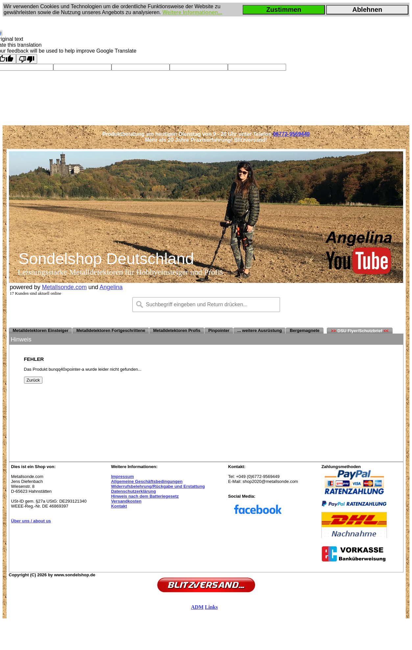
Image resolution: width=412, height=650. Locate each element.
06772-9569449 (291, 134)
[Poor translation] (26, 59)
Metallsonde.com (64, 287)
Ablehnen (367, 9)
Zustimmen (284, 9)
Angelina (111, 287)
